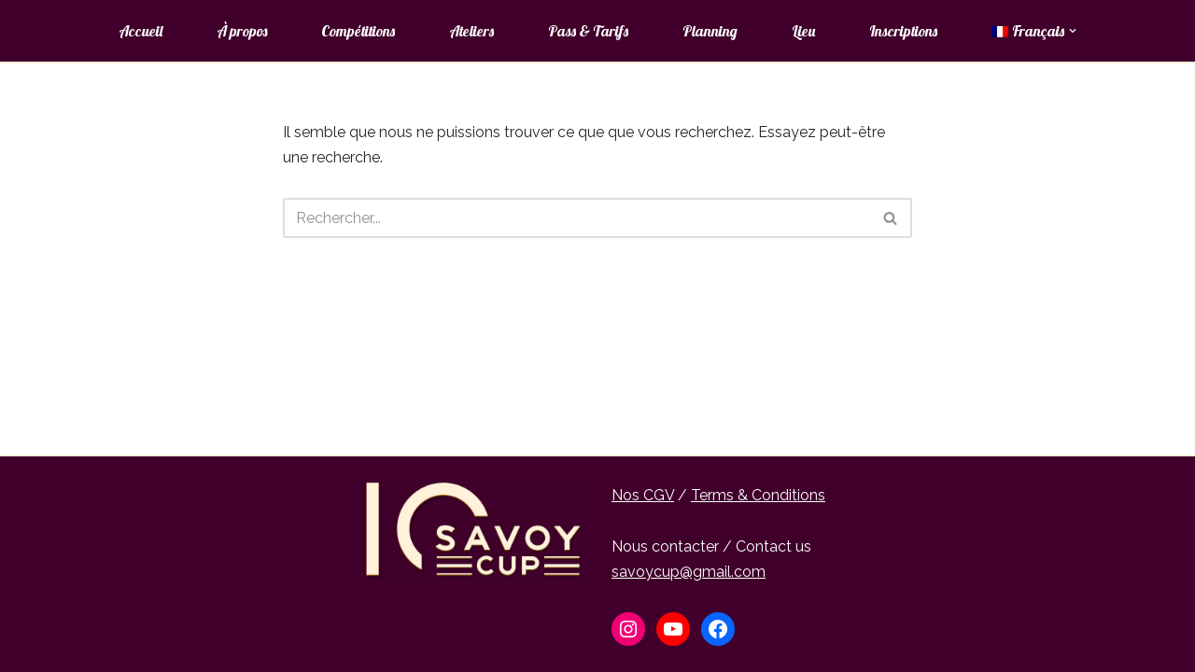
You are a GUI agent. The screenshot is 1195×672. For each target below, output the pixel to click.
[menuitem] (1028, 30)
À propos (242, 30)
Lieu (803, 30)
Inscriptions (903, 30)
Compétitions (358, 30)
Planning (710, 30)
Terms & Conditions (758, 495)
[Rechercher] (576, 218)
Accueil (140, 30)
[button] (1072, 31)
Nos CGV (643, 495)
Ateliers (471, 30)
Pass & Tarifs (588, 30)
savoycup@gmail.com (689, 572)
